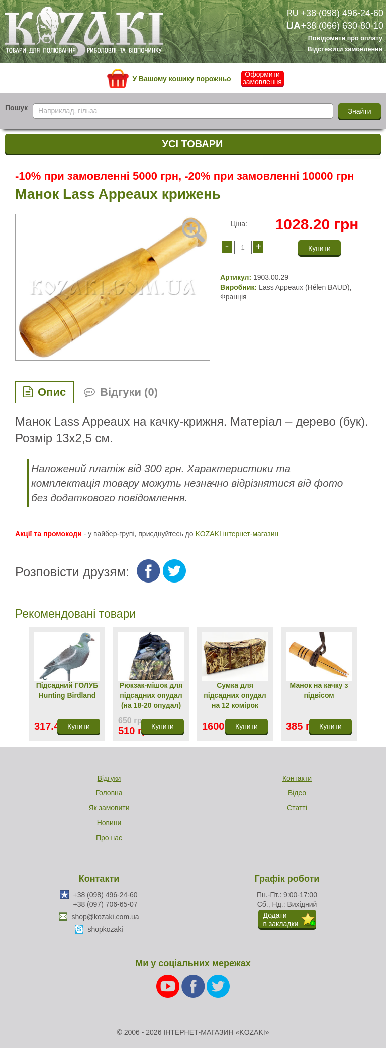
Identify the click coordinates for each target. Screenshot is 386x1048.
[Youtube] (168, 986)
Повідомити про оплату (345, 38)
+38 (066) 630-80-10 (342, 26)
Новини (109, 823)
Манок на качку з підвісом (319, 690)
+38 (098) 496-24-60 (342, 13)
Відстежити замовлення (345, 49)
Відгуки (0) (129, 392)
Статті (297, 808)
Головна (108, 793)
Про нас (109, 838)
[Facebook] (194, 986)
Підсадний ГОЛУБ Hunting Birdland (67, 690)
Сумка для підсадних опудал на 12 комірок (235, 695)
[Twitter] (218, 986)
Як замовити (108, 808)
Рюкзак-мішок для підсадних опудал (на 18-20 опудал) (151, 695)
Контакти (297, 778)
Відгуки (109, 778)
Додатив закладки (281, 919)
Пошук (16, 108)
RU (292, 13)
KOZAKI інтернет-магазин (236, 534)
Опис (52, 392)
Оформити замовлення (262, 78)
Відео (297, 793)
